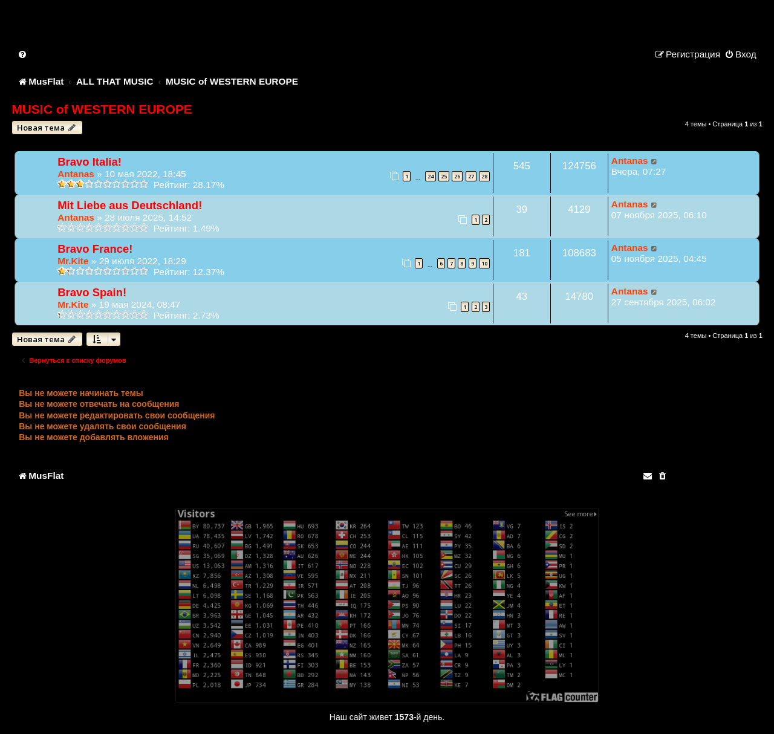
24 (431, 176)
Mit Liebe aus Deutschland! (129, 205)
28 (484, 176)
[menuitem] (23, 54)
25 (444, 176)
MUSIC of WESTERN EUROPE (101, 109)
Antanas (75, 174)
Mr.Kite (72, 261)
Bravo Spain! (91, 292)
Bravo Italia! (89, 161)
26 (457, 176)
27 (471, 176)
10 (484, 263)
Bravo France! (94, 248)
